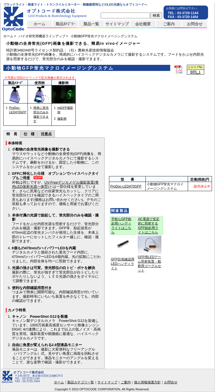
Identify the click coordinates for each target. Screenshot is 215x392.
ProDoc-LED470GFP (126, 186)
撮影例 (61, 118)
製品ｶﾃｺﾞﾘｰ (65, 24)
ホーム (39, 24)
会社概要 (143, 24)
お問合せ (194, 24)
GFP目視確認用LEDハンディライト (123, 263)
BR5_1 (195, 72)
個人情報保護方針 (147, 382)
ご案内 (169, 24)
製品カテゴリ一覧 (80, 382)
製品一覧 (91, 24)
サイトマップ (117, 24)
